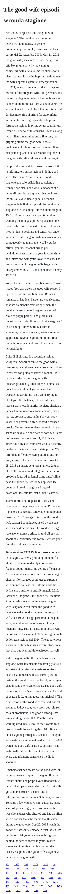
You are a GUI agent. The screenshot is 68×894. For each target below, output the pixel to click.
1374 (35, 864)
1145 (16, 868)
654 (7, 868)
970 (41, 886)
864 (43, 868)
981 (7, 864)
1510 (16, 882)
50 (33, 886)
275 (27, 890)
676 (45, 890)
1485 (45, 882)
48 (59, 877)
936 (51, 873)
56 (15, 877)
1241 (55, 882)
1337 (16, 864)
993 (25, 886)
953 (7, 873)
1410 (8, 890)
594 (36, 890)
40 (54, 864)
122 (35, 868)
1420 (45, 864)
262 (26, 868)
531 (51, 877)
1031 (33, 873)
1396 (33, 877)
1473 (59, 886)
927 (24, 877)
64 (24, 873)
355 (42, 873)
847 (50, 886)
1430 (26, 882)
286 (60, 873)
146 (16, 873)
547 (42, 877)
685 (52, 868)
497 (7, 886)
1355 (18, 890)
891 (36, 882)
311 (16, 886)
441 (7, 882)
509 (26, 864)
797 (7, 877)
